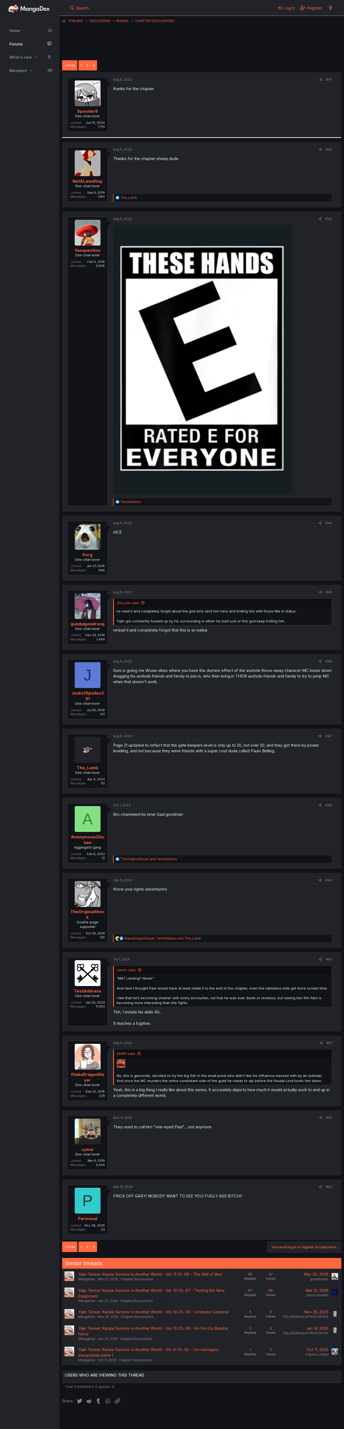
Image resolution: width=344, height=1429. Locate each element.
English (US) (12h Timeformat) (89, 1418)
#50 (329, 959)
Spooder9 (87, 111)
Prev (71, 65)
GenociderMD (317, 1295)
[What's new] (330, 8)
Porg (87, 554)
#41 (329, 79)
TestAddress (87, 991)
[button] (36, 57)
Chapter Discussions (136, 1279)
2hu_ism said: (128, 603)
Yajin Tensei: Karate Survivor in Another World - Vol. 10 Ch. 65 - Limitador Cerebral (153, 1311)
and (148, 859)
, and (162, 938)
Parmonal (87, 1218)
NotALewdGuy (87, 181)
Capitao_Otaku (316, 1354)
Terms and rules (161, 1418)
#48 (328, 805)
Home (14, 30)
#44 (328, 523)
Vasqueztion (87, 250)
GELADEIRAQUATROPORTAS (305, 1317)
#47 (328, 736)
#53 (329, 1187)
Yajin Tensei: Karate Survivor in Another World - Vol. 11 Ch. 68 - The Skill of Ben (150, 1274)
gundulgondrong (88, 623)
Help (216, 1418)
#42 (329, 149)
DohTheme (290, 1421)
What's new (20, 57)
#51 (329, 1043)
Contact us (132, 1418)
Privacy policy (193, 1418)
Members (18, 70)
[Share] (321, 80)
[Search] (79, 8)
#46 (328, 661)
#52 (329, 1118)
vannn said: (126, 970)
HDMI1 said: (126, 1053)
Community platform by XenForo (297, 1417)
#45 (329, 592)
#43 (328, 219)
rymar (87, 1149)
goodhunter (319, 1279)
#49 (328, 880)
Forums (16, 44)
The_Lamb (87, 767)
